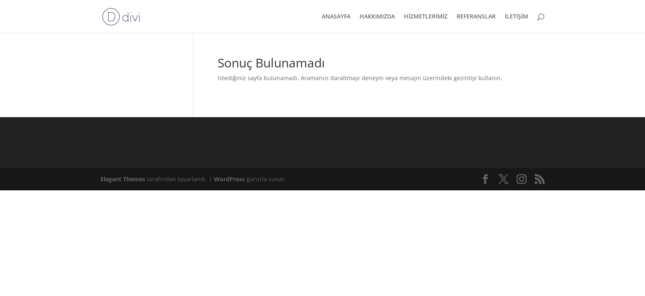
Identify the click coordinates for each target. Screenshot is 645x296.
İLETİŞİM (516, 17)
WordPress (229, 179)
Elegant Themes (122, 179)
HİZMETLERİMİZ (426, 17)
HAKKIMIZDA (377, 17)
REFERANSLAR (476, 17)
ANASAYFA (336, 17)
